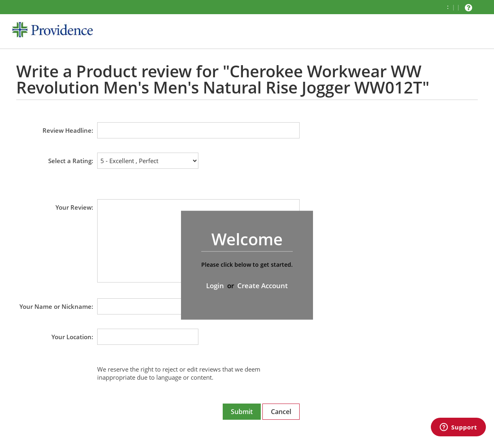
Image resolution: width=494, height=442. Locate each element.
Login (215, 285)
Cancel (281, 411)
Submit (242, 411)
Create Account (262, 285)
